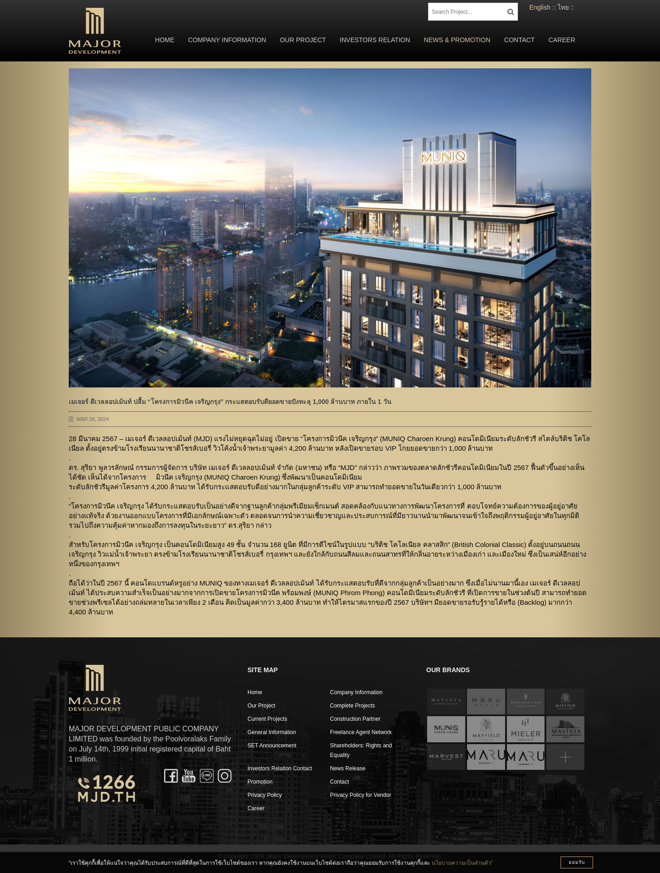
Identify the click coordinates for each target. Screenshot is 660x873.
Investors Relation (375, 40)
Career (562, 40)
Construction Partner (355, 719)
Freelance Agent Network (361, 732)
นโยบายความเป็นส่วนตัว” (462, 863)
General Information (272, 732)
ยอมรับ (577, 862)
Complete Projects (352, 705)
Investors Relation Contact (280, 768)
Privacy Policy (265, 795)
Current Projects (267, 719)
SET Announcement (272, 745)
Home (164, 40)
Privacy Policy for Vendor (360, 795)
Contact (519, 40)
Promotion (260, 782)
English (539, 7)
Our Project (303, 40)
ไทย (563, 7)
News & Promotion (457, 40)
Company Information (227, 40)
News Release (347, 768)
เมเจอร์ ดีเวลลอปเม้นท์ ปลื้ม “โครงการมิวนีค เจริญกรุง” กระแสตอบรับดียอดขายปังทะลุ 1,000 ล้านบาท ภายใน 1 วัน (230, 401)
